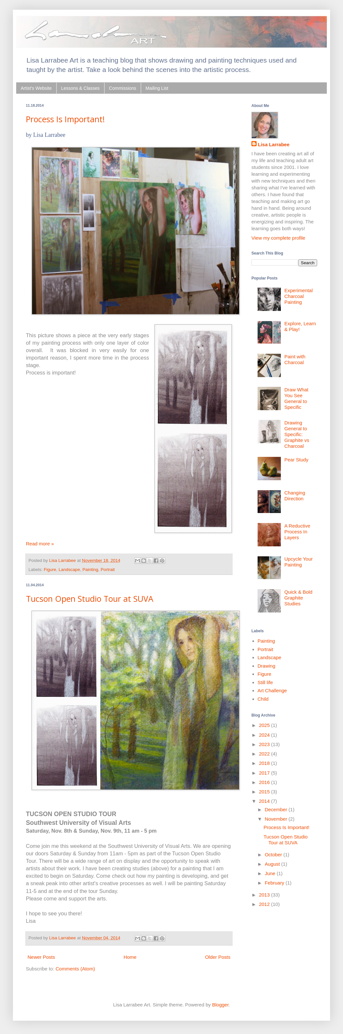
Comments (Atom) (75, 968)
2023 (265, 744)
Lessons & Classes (80, 88)
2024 (265, 735)
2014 (265, 801)
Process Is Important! (65, 119)
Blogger (220, 1004)
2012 (265, 904)
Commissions (122, 88)
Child (263, 699)
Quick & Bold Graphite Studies (298, 597)
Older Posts (217, 957)
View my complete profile (278, 238)
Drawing (266, 666)
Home (130, 957)
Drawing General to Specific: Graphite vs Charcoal (296, 434)
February (275, 882)
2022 (265, 753)
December (276, 809)
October (274, 854)
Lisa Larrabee (274, 144)
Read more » (40, 543)
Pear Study (296, 459)
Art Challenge (272, 690)
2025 (265, 725)
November (276, 819)
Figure (50, 569)
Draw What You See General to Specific (296, 398)
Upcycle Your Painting (298, 561)
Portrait (108, 569)
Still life (265, 682)
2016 (265, 782)
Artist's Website (36, 88)
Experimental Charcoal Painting (298, 296)
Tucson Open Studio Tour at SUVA (89, 598)
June (271, 873)
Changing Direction (294, 495)
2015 (265, 791)
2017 (265, 773)
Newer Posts (41, 957)
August (273, 864)
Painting (90, 569)
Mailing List (157, 88)
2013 (265, 894)
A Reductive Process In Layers (297, 531)
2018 (265, 763)
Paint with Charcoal (294, 359)
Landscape (69, 569)
